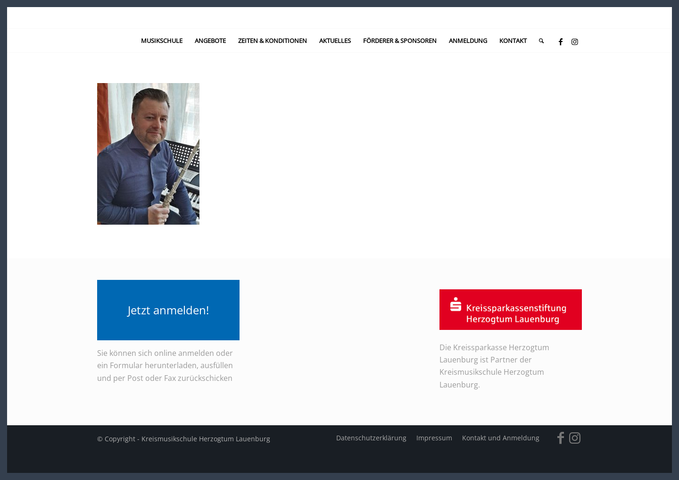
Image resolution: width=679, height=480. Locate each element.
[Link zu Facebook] (561, 41)
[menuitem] (162, 40)
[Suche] (538, 40)
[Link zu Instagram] (575, 41)
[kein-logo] (339, 17)
